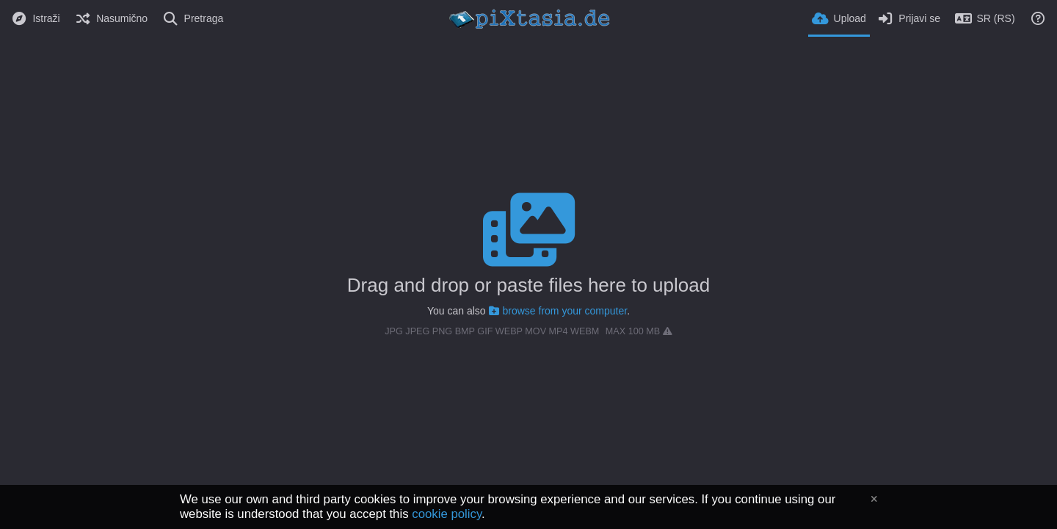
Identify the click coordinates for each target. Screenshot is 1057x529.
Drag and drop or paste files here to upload (528, 285)
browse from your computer (558, 311)
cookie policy (447, 514)
